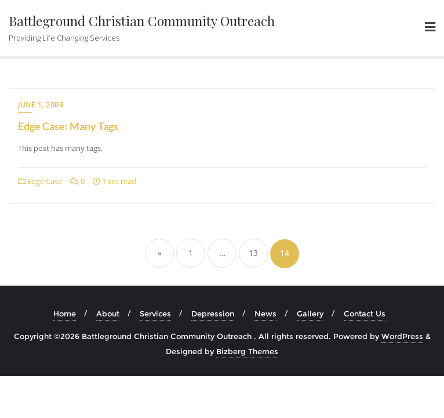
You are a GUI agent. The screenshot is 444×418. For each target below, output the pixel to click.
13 (253, 252)
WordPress (402, 336)
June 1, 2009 (40, 105)
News (265, 313)
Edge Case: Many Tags (68, 126)
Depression (212, 313)
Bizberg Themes (247, 351)
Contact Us (364, 313)
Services (155, 313)
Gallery (310, 313)
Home (64, 313)
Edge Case (40, 181)
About (107, 313)
